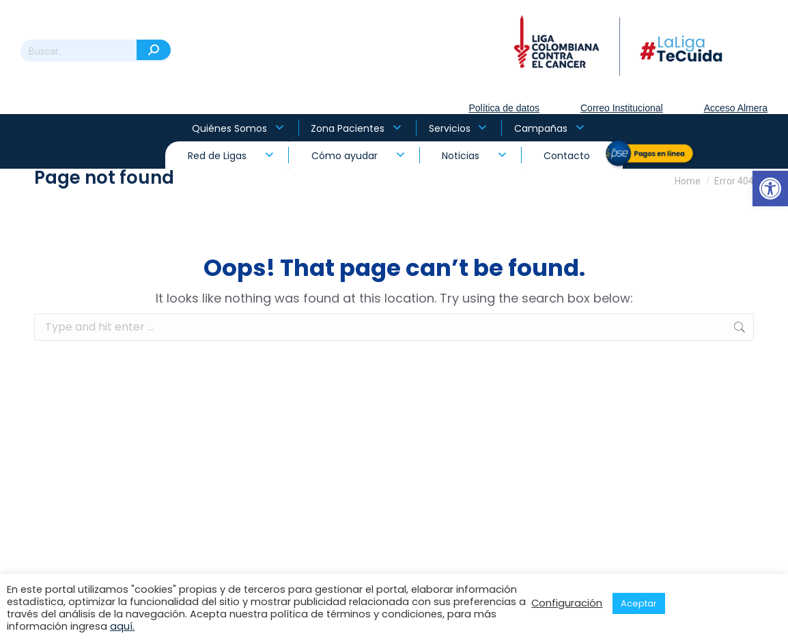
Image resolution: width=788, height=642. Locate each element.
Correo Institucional (621, 107)
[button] (770, 188)
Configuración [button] (566, 603)
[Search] (95, 51)
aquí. (122, 626)
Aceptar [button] (639, 603)
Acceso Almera (736, 107)
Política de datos (503, 107)
